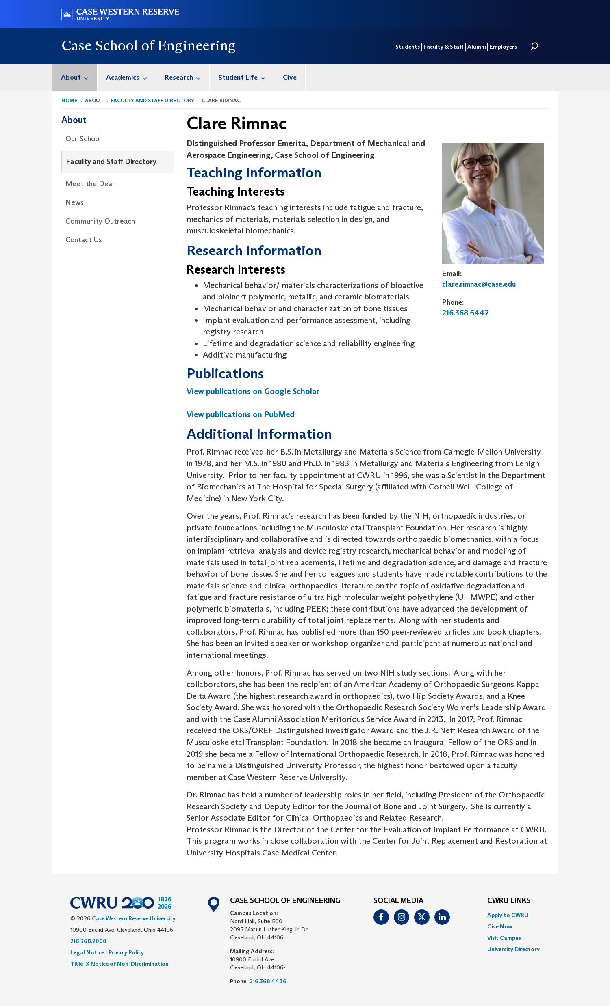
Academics (131, 77)
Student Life (246, 77)
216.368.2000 (88, 941)
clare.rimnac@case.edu (479, 284)
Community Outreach (100, 221)
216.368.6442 (465, 312)
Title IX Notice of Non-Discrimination (119, 963)
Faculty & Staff (443, 46)
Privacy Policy (126, 952)
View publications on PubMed (241, 414)
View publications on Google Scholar (253, 391)
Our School (83, 138)
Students (407, 46)
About (79, 77)
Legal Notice (87, 952)
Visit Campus (504, 937)
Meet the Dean (90, 183)
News (74, 202)
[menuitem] (75, 77)
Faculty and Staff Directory (152, 100)
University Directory (513, 949)
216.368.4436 (268, 981)
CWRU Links (509, 901)
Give (290, 77)
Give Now (499, 926)
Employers (503, 46)
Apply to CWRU (507, 915)
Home (69, 100)
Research (187, 77)
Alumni (476, 46)
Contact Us (83, 239)
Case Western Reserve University (134, 918)
